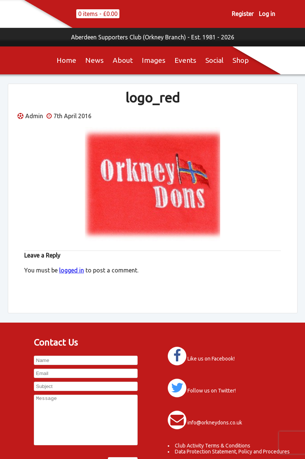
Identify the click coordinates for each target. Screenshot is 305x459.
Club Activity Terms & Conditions (212, 446)
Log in (267, 13)
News (94, 60)
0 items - (98, 13)
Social (214, 60)
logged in (71, 270)
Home (66, 60)
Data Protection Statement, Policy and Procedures (232, 452)
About (123, 60)
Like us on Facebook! (211, 359)
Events (185, 60)
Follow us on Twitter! (211, 391)
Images (154, 60)
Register (243, 13)
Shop (240, 60)
